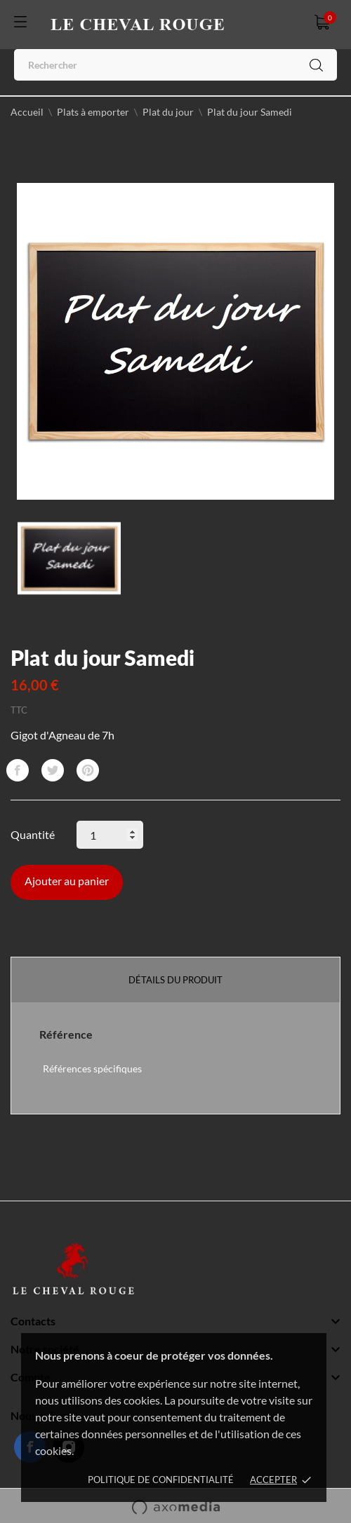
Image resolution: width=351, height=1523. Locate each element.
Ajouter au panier (67, 880)
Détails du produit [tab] (175, 979)
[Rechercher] (175, 65)
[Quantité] (110, 835)
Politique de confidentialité (161, 1479)
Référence (66, 1034)
